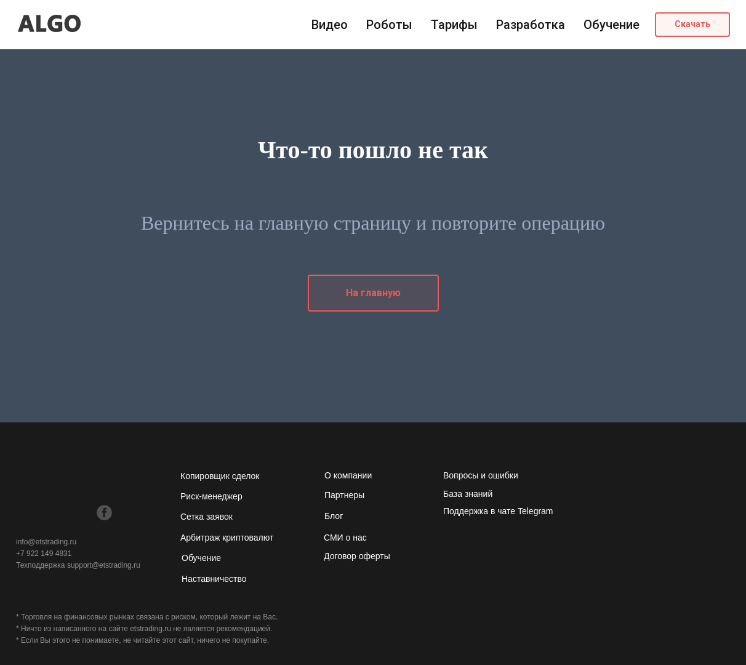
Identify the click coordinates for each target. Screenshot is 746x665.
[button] (692, 24)
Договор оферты (357, 556)
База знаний (467, 494)
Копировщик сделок (219, 476)
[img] (23, 512)
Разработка (530, 24)
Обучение (612, 24)
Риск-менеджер (211, 496)
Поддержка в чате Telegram (498, 511)
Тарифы (454, 24)
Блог (333, 516)
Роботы (389, 24)
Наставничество (214, 579)
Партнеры (344, 495)
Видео (329, 24)
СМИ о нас (345, 537)
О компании (348, 475)
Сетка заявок (206, 517)
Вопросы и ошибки (480, 475)
